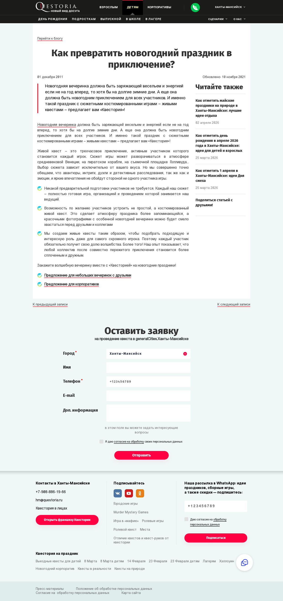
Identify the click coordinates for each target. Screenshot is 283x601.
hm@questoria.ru (49, 500)
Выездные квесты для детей (58, 561)
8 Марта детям (112, 561)
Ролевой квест (125, 530)
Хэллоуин (226, 561)
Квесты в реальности (94, 569)
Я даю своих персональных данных (143, 442)
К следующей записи (233, 304)
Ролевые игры (153, 521)
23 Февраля (158, 561)
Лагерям (209, 561)
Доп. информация (80, 410)
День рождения (52, 19)
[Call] (195, 7)
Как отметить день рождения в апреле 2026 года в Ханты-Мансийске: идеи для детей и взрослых (219, 143)
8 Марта (90, 561)
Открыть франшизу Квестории (67, 520)
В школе (133, 19)
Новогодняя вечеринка (56, 125)
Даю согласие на (208, 522)
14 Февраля (136, 561)
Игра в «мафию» (126, 521)
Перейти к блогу (50, 39)
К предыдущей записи (50, 304)
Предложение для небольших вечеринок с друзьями (87, 276)
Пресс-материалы (50, 589)
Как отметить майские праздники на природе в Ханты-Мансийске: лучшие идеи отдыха (219, 108)
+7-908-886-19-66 (51, 492)
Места (145, 530)
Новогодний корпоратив (55, 569)
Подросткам (84, 19)
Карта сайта (131, 593)
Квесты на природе (130, 569)
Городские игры (126, 504)
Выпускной (110, 19)
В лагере (153, 19)
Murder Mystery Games (131, 512)
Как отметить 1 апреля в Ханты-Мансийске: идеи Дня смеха (220, 175)
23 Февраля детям (185, 561)
